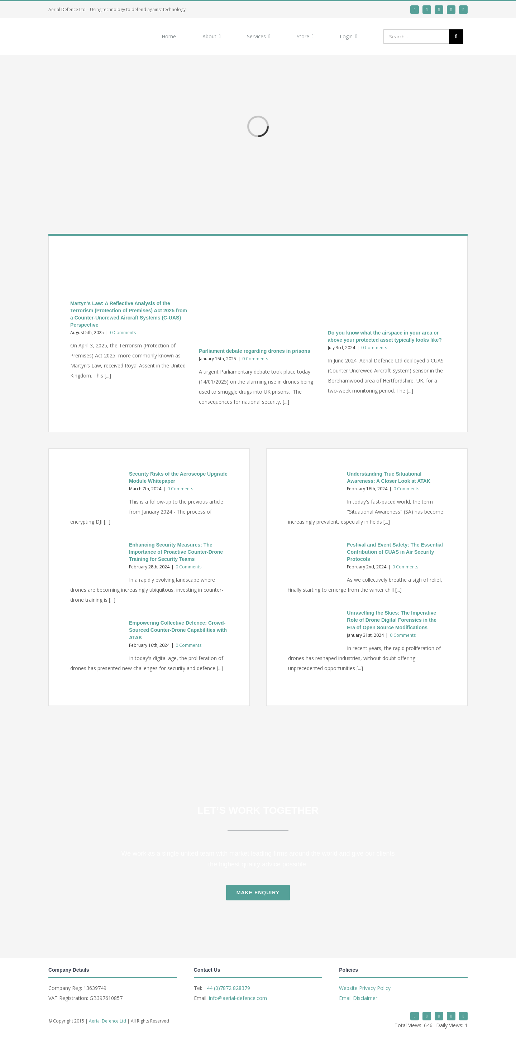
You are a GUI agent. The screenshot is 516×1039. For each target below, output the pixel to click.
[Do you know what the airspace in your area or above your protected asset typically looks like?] (387, 291)
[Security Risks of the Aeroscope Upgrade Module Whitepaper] (96, 491)
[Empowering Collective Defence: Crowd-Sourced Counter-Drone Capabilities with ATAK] (96, 640)
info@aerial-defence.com (238, 998)
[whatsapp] (439, 9)
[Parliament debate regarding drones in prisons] (258, 300)
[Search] (456, 36)
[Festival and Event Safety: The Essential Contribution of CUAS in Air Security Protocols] (314, 562)
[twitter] (414, 9)
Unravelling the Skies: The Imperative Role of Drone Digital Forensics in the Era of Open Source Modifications (391, 620)
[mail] (451, 9)
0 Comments (123, 333)
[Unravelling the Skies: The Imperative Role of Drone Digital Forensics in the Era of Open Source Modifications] (314, 630)
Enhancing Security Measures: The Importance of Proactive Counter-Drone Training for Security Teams (176, 552)
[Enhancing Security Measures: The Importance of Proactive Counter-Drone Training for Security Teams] (96, 562)
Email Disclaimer (358, 998)
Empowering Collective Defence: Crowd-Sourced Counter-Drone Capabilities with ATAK (178, 630)
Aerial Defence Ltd (107, 1021)
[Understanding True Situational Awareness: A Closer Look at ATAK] (314, 491)
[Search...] (416, 36)
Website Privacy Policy (365, 988)
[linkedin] (426, 9)
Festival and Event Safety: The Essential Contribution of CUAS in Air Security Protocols (395, 552)
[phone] (463, 9)
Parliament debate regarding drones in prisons (254, 351)
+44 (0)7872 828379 (227, 988)
